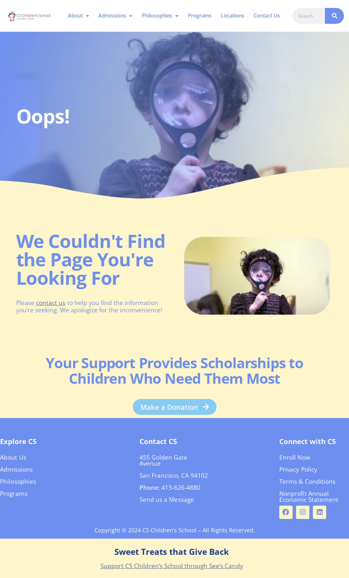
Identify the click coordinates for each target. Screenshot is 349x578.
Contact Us (267, 15)
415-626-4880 (180, 487)
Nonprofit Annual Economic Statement (309, 496)
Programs (199, 15)
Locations (232, 15)
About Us (13, 457)
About (78, 16)
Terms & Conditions (307, 481)
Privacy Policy (298, 469)
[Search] (334, 16)
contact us (51, 303)
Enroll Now (294, 457)
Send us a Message (166, 499)
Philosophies (160, 16)
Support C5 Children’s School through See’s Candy (171, 566)
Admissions (115, 16)
